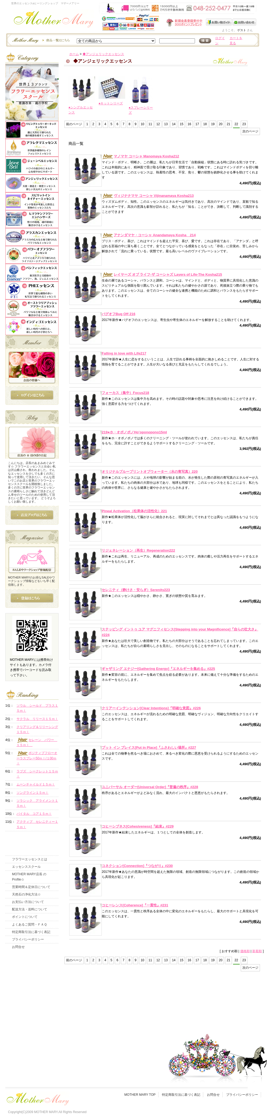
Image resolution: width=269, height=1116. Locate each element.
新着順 (257, 951)
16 (189, 124)
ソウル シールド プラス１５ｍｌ (37, 708)
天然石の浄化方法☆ (26, 894)
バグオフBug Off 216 (118, 314)
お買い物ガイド (219, 22)
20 (220, 124)
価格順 (245, 951)
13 (166, 124)
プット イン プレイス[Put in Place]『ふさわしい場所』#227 (149, 748)
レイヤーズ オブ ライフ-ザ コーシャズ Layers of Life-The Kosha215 (162, 274)
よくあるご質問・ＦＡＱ (29, 924)
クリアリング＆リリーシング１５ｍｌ (37, 729)
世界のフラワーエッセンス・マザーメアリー (54, 20)
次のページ (250, 131)
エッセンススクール (26, 867)
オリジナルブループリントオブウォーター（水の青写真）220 (150, 472)
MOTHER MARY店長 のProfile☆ (29, 876)
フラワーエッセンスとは (29, 859)
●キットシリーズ (111, 103)
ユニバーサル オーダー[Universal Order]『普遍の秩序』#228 (150, 787)
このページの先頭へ (212, 1004)
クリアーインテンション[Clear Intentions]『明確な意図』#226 (151, 708)
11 (150, 124)
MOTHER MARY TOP (140, 1095)
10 (142, 124)
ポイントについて (25, 917)
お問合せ (18, 947)
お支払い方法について (28, 902)
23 (244, 124)
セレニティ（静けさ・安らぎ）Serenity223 (136, 590)
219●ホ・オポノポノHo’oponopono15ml (134, 432)
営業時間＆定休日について (31, 887)
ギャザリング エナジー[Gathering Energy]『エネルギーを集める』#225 (158, 669)
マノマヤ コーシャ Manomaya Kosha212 (140, 156)
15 (181, 124)
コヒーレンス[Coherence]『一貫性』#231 (135, 905)
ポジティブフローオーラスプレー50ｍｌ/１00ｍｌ (37, 758)
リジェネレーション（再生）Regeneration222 (138, 550)
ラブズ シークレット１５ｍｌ (37, 773)
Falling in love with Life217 (124, 353)
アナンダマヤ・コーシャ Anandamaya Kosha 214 (149, 235)
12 (158, 124)
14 (174, 124)
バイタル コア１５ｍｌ (34, 814)
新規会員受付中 (152, 22)
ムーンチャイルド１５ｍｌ (36, 784)
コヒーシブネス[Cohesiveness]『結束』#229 (138, 826)
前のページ (74, 124)
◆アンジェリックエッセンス (103, 54)
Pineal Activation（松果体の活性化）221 (134, 511)
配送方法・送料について (29, 909)
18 (205, 124)
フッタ (37, 1097)
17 (197, 124)
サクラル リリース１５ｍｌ (37, 719)
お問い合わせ (244, 22)
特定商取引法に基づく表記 (31, 932)
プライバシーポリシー (28, 939)
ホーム (74, 54)
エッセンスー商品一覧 (40, 40)
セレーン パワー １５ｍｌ (37, 742)
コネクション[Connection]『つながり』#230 (137, 866)
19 (212, 124)
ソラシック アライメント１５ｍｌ (37, 803)
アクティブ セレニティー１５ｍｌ (37, 824)
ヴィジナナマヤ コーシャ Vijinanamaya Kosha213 (148, 196)
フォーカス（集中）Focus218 (125, 393)
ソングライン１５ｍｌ (32, 793)
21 (228, 124)
